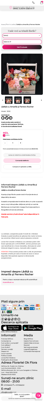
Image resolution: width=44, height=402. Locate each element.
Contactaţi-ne (6, 341)
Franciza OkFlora (7, 339)
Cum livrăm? (5, 347)
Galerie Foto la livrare (31, 341)
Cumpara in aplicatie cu (22, 167)
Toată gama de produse (9, 360)
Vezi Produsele (22, 47)
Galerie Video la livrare (31, 343)
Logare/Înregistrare (30, 349)
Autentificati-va (8, 282)
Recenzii (27, 345)
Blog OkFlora (28, 339)
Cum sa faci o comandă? (9, 343)
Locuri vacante (6, 353)
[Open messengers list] (38, 395)
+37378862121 (7, 385)
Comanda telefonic (22, 160)
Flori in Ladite (11, 24)
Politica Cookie (6, 355)
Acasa (3, 24)
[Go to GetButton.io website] (38, 399)
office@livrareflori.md (8, 392)
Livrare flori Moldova (8, 358)
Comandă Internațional (32, 351)
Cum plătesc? (6, 345)
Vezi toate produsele (31, 347)
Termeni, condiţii (7, 349)
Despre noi (5, 351)
